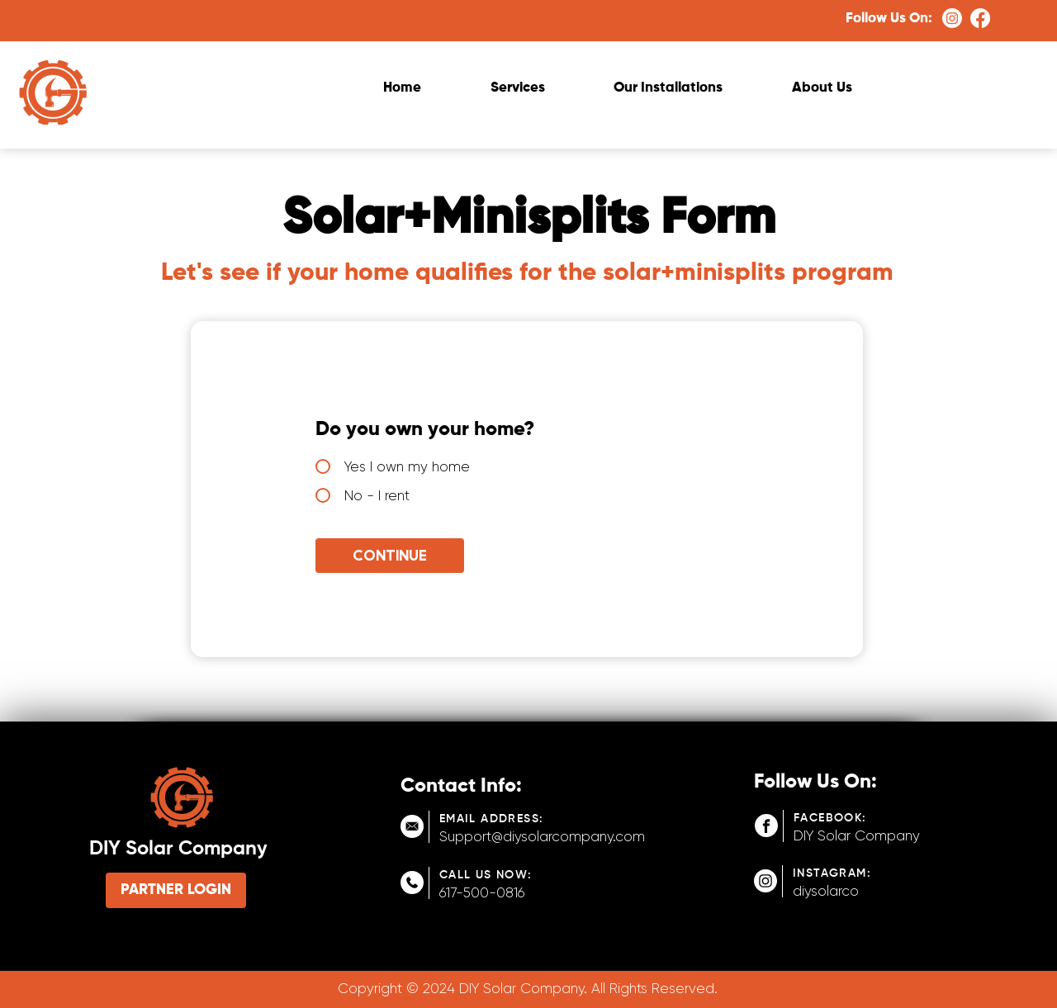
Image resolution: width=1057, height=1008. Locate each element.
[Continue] (389, 555)
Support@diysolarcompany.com (542, 836)
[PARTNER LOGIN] (176, 890)
